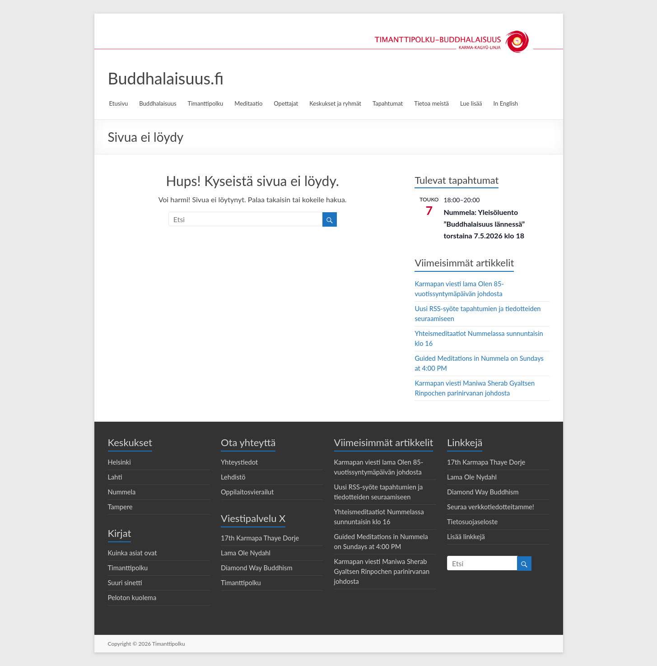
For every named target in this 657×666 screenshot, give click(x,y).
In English (506, 103)
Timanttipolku (206, 103)
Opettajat (286, 103)
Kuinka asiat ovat (132, 553)
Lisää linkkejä (466, 536)
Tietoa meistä (431, 103)
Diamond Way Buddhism (257, 568)
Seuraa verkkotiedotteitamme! (490, 507)
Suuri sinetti (125, 583)
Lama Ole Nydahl (245, 553)
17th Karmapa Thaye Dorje (260, 538)
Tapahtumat (388, 103)
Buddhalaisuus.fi (166, 78)
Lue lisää (471, 103)
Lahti (115, 477)
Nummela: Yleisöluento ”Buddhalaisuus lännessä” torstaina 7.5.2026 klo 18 (484, 224)
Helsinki (119, 462)
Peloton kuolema (132, 597)
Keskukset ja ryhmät (335, 103)
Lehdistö (233, 477)
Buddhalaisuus (157, 103)
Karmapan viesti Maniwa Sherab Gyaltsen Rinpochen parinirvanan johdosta (382, 571)
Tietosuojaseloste (472, 522)
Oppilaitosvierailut (247, 492)
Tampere (120, 507)
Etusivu (118, 103)
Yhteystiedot (239, 462)
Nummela (122, 492)
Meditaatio (248, 103)
